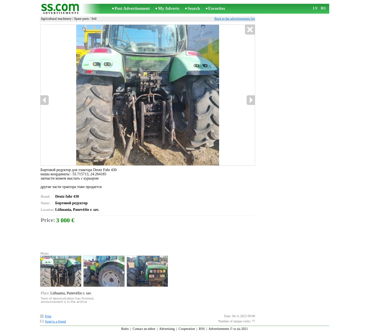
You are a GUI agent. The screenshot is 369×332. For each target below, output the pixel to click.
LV (315, 8)
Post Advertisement (132, 8)
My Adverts (168, 8)
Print (48, 316)
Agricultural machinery (56, 18)
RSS (202, 329)
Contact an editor (144, 329)
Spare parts (81, 18)
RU (323, 8)
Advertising (167, 329)
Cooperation (187, 329)
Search (194, 8)
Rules (125, 329)
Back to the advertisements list (234, 18)
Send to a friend (55, 321)
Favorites (216, 8)
